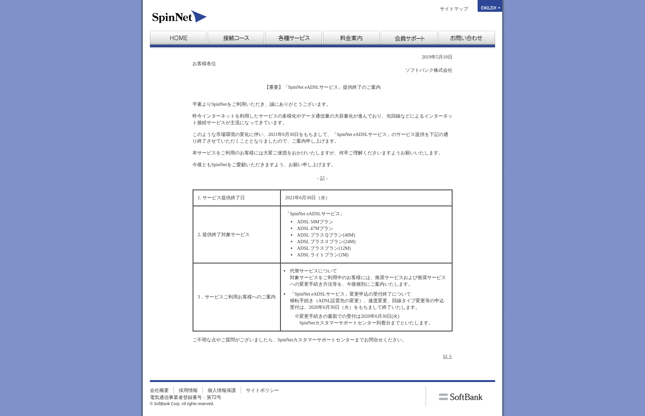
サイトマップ (454, 8)
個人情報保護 (222, 390)
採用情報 (188, 390)
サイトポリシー (262, 390)
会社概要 (159, 390)
